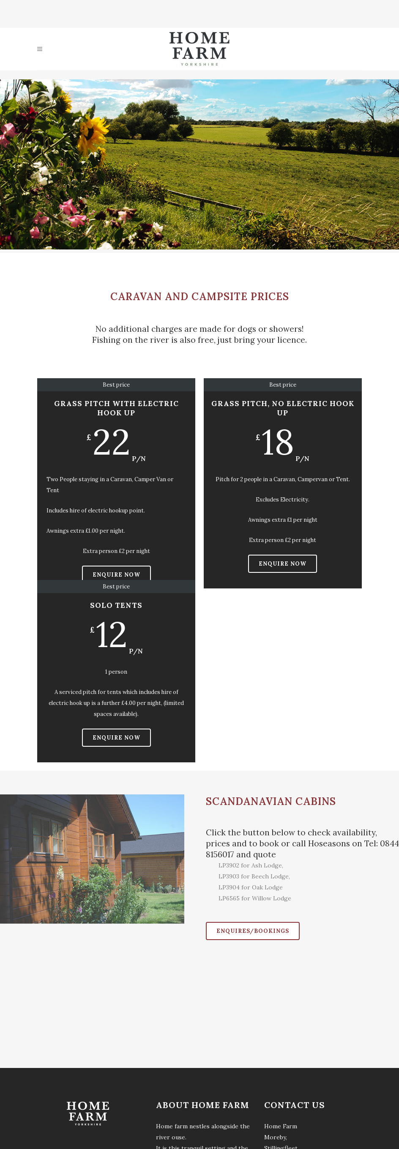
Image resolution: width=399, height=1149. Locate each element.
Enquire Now (116, 574)
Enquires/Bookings (252, 931)
